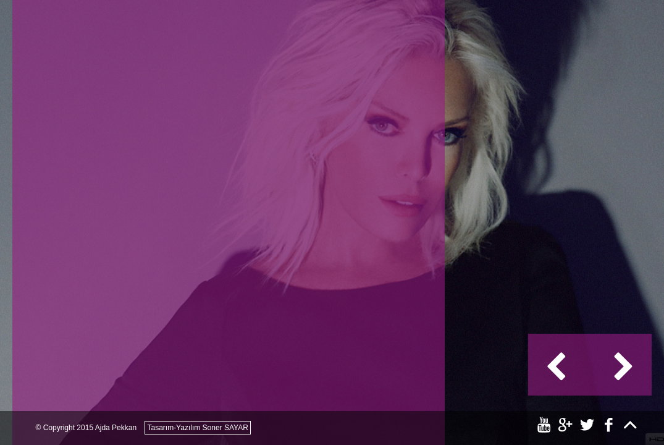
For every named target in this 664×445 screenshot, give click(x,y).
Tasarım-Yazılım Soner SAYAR (197, 427)
